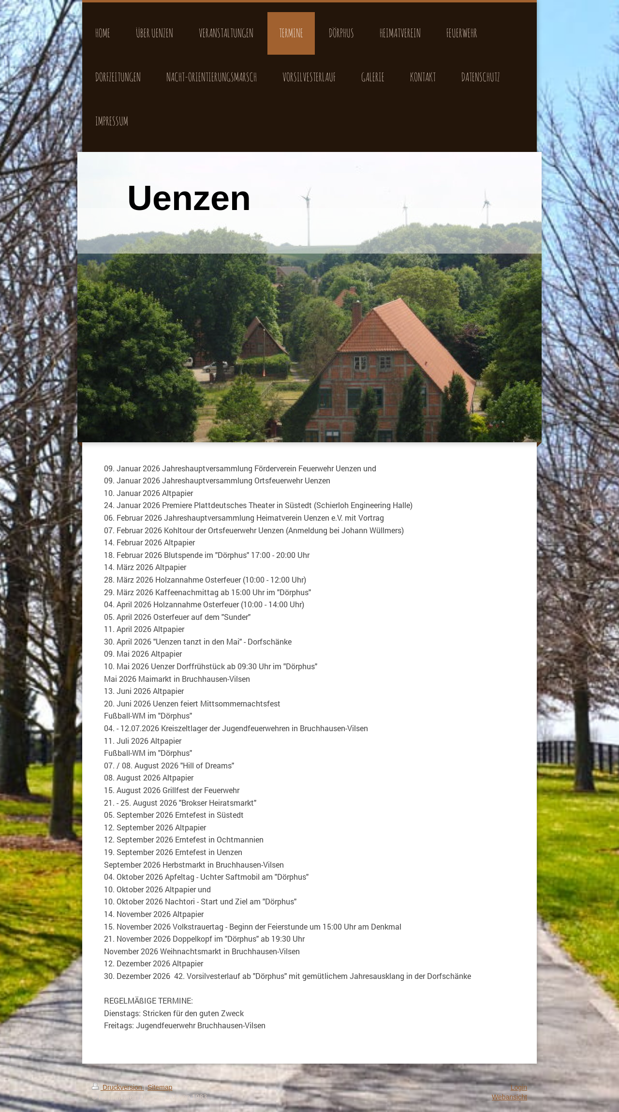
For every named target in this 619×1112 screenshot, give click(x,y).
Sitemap (159, 1087)
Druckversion (118, 1087)
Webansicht (509, 1097)
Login (519, 1087)
